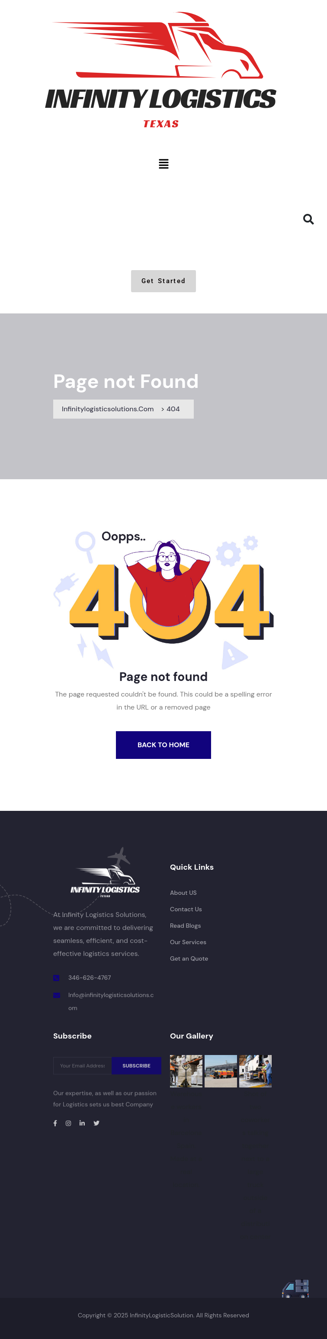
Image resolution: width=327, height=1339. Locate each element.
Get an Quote (189, 958)
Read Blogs (185, 925)
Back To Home (163, 744)
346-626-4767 (89, 978)
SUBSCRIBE (136, 1069)
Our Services (188, 942)
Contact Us (186, 909)
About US (183, 893)
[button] (163, 163)
